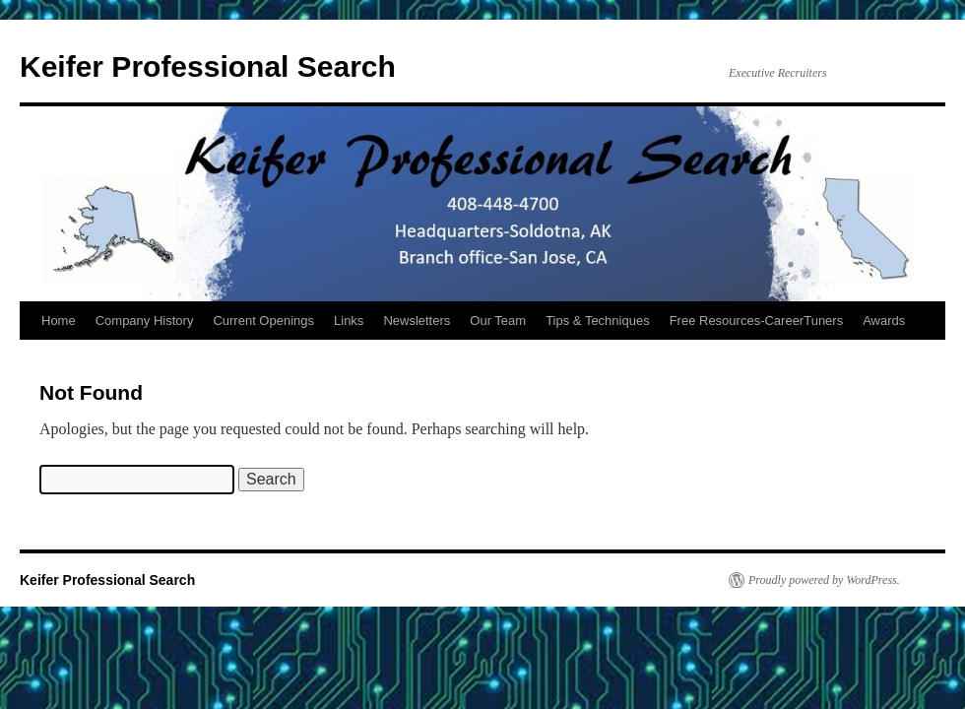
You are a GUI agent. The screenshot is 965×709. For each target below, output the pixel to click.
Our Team (498, 320)
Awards (884, 320)
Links (348, 320)
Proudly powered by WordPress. (824, 580)
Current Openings (263, 320)
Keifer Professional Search (208, 66)
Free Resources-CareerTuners (757, 320)
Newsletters (416, 320)
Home (58, 320)
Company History (145, 320)
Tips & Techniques (598, 320)
